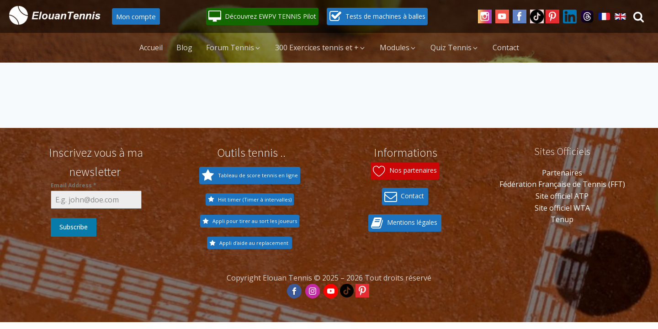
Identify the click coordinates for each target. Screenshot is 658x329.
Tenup (562, 219)
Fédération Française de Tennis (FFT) (562, 184)
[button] (262, 16)
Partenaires (562, 173)
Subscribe (73, 227)
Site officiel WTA (562, 208)
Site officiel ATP (562, 196)
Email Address (73, 185)
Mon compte (136, 16)
